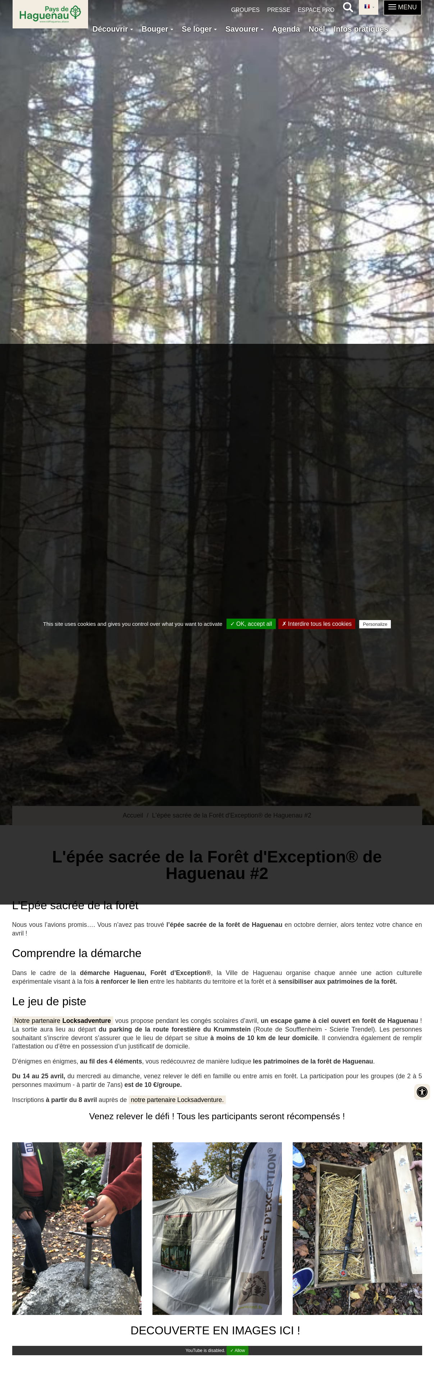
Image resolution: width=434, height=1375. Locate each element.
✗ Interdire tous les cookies (317, 624)
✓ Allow (237, 1350)
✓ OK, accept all (251, 624)
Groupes (245, 10)
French (367, 7)
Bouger (157, 29)
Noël (317, 29)
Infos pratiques (363, 29)
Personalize (375, 624)
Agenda (286, 29)
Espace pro (316, 10)
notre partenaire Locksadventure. (177, 1099)
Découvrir (112, 29)
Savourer (244, 29)
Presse (278, 10)
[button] (402, 7)
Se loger (199, 29)
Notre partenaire (62, 1020)
